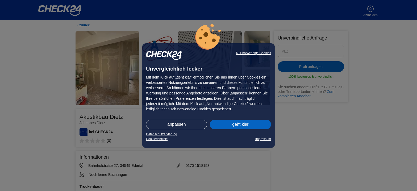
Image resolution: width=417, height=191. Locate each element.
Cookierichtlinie (157, 139)
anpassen (176, 124)
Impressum (263, 139)
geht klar (240, 124)
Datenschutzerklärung (161, 134)
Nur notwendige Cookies (253, 53)
